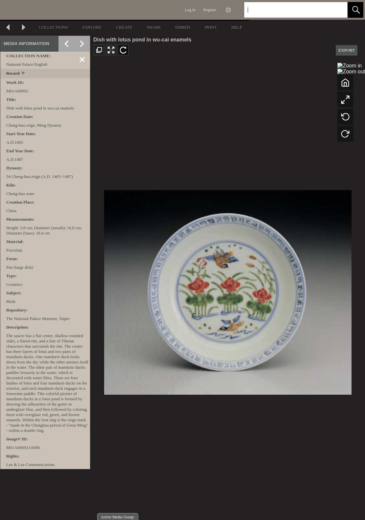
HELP (236, 27)
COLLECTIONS (53, 27)
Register (210, 10)
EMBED (182, 27)
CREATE (124, 27)
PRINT (211, 27)
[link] (337, 9)
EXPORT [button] (346, 50)
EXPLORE (92, 27)
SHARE (154, 27)
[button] (355, 10)
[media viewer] (227, 290)
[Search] (288, 10)
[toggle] (23, 73)
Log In (190, 10)
